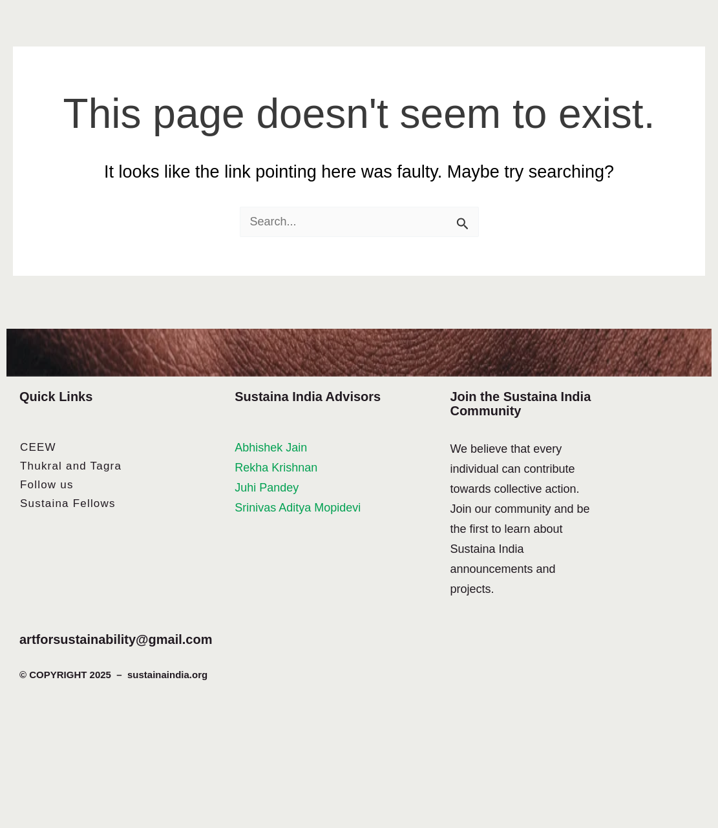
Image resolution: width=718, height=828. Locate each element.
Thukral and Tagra (70, 466)
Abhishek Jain (271, 447)
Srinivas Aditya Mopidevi (298, 507)
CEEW (38, 447)
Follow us (47, 485)
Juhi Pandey (267, 487)
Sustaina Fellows (68, 503)
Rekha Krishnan (276, 467)
